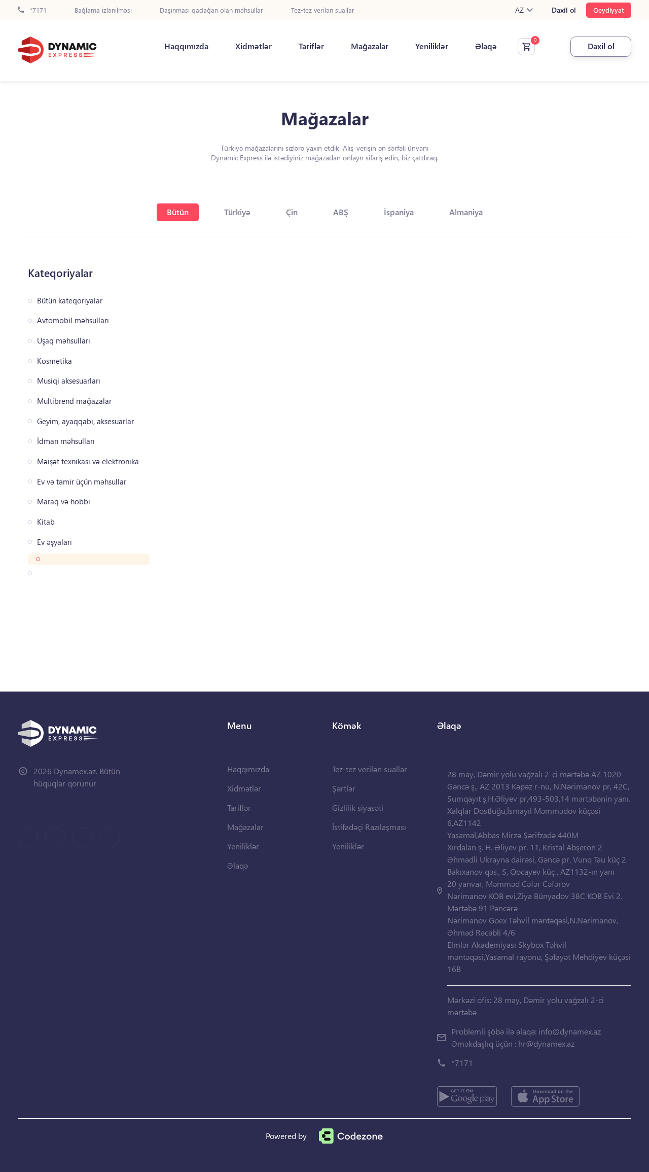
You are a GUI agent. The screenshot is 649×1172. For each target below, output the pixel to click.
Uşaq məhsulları (63, 341)
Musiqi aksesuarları (68, 381)
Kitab (46, 522)
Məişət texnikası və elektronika (88, 461)
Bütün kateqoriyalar (69, 300)
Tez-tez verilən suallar (322, 10)
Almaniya (466, 211)
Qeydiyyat (608, 10)
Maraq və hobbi (63, 501)
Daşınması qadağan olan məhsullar (211, 10)
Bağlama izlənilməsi (103, 10)
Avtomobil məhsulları (73, 320)
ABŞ (340, 211)
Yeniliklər (431, 46)
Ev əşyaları (54, 542)
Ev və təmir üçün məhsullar (81, 482)
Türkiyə (237, 211)
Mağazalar (369, 46)
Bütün (178, 211)
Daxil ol (564, 10)
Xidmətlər (253, 46)
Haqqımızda (186, 46)
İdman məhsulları (66, 441)
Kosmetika (54, 361)
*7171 (32, 10)
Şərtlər (343, 788)
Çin (292, 211)
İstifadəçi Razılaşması (369, 826)
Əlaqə (486, 46)
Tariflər (311, 46)
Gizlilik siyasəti (357, 807)
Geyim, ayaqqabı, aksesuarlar (85, 421)
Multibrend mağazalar (74, 401)
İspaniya (399, 211)
